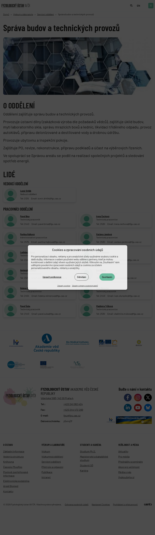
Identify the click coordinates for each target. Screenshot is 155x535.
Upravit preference (52, 277)
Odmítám (81, 277)
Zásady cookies (63, 285)
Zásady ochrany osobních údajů (85, 285)
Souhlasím (107, 277)
